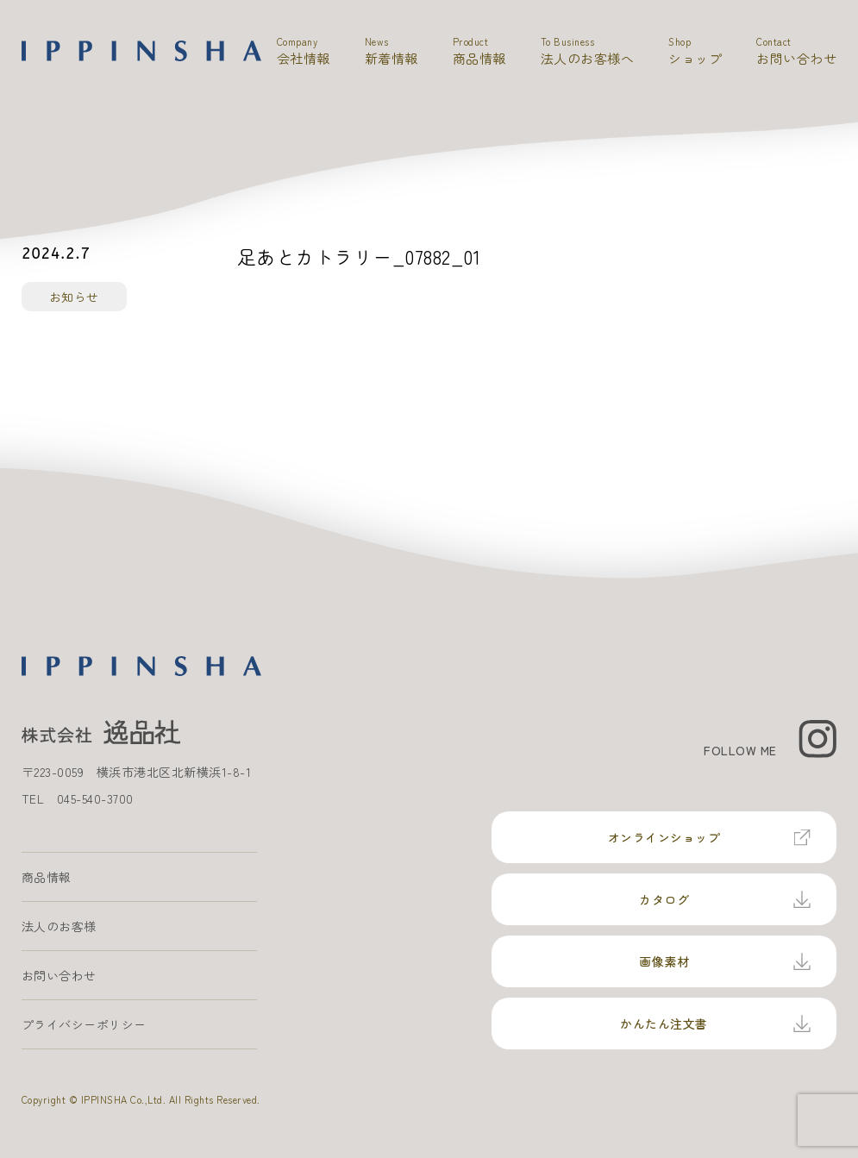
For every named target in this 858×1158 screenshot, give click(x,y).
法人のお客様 (59, 926)
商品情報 (47, 877)
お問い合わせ (59, 975)
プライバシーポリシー (84, 1024)
